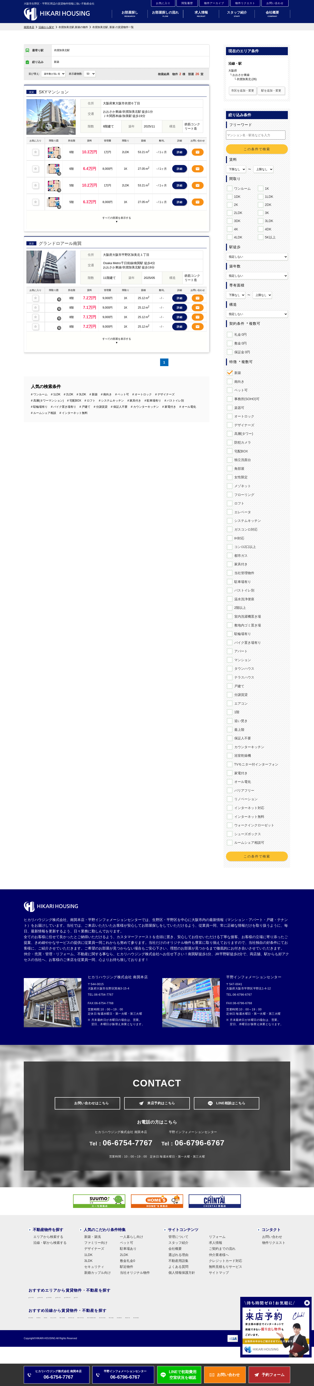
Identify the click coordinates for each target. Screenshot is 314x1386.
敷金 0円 (240, 343)
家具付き (240, 564)
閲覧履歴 (187, 3)
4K (235, 228)
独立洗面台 (242, 460)
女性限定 (240, 477)
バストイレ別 (243, 590)
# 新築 (93, 384)
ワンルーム (241, 188)
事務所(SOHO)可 (246, 399)
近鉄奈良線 (89, 1334)
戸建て (238, 686)
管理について (178, 1239)
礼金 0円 (240, 334)
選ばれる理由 (178, 1257)
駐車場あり (128, 1251)
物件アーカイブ (214, 3)
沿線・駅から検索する (50, 1244)
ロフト (238, 503)
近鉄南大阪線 (116, 1334)
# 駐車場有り (152, 390)
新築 (237, 373)
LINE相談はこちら (230, 1104)
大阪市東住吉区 (156, 1301)
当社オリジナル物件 (135, 1274)
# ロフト (89, 390)
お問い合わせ (275, 3)
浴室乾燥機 (242, 755)
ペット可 (240, 390)
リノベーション (245, 799)
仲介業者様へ (219, 1257)
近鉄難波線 (65, 1334)
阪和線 (82, 1325)
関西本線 (63, 1325)
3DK (236, 220)
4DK (267, 228)
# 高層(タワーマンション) (47, 390)
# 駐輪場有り (39, 396)
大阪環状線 (40, 1325)
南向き (238, 381)
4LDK (237, 236)
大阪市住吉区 (126, 1301)
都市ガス (240, 555)
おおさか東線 (105, 1325)
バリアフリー (243, 790)
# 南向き (106, 384)
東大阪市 (182, 1301)
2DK (267, 204)
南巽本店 (29, 27)
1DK (236, 196)
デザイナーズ (243, 425)
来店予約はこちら (161, 1104)
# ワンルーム (39, 384)
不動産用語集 (178, 1263)
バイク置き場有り (247, 643)
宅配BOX (240, 451)
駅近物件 (126, 1268)
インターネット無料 (248, 817)
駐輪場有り (242, 634)
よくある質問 (178, 1268)
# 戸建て (84, 396)
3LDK (268, 220)
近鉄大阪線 (40, 1334)
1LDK (268, 196)
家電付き (240, 773)
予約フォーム (273, 1375)
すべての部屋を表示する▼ (116, 216)
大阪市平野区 (42, 1301)
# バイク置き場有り (63, 396)
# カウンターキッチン (145, 396)
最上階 (238, 730)
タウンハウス (243, 668)
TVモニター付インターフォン (256, 764)
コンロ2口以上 (244, 547)
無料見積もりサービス (225, 1268)
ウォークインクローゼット (253, 825)
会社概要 (272, 14)
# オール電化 (187, 396)
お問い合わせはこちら (91, 1104)
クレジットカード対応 (225, 1263)
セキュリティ (94, 1268)
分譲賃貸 (240, 695)
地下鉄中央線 (161, 1325)
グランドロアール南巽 (60, 236)
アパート (240, 651)
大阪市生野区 (70, 1301)
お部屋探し (129, 14)
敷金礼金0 (127, 1263)
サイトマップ (219, 1274)
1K (266, 188)
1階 (236, 712)
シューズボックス (247, 834)
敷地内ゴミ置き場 (247, 625)
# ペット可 (122, 384)
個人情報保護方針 (181, 1274)
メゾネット (242, 486)
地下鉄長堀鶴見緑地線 (228, 1325)
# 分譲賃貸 (101, 396)
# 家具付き (134, 390)
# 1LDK (55, 384)
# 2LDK (68, 384)
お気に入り (163, 3)
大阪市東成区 (98, 1301)
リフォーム (217, 1239)
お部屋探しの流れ (165, 14)
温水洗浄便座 (243, 599)
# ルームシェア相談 (43, 403)
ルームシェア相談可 (248, 842)
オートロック (243, 416)
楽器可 (238, 408)
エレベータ (242, 512)
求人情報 (201, 14)
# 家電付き (169, 396)
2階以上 (239, 608)
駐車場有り (242, 582)
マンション (242, 660)
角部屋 (238, 468)
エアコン (240, 703)
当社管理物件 (243, 573)
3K (266, 212)
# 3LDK (81, 384)
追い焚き (240, 721)
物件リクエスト (245, 3)
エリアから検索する (48, 1239)
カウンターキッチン (248, 747)
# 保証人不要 (119, 396)
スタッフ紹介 (237, 14)
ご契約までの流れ (222, 1251)
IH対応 (238, 538)
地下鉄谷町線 (133, 1325)
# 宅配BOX (74, 390)
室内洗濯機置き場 (247, 616)
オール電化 (242, 782)
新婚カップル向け (97, 1274)
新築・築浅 (92, 1239)
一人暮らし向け (131, 1239)
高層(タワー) (243, 434)
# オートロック (142, 384)
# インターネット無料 (73, 403)
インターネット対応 (248, 808)
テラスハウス (243, 677)
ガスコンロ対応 (245, 529)
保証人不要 (242, 738)
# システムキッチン (111, 390)
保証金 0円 (241, 352)
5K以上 (269, 236)
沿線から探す (46, 27)
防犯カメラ (242, 442)
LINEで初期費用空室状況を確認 (182, 1375)
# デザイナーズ (165, 384)
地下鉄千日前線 (190, 1325)
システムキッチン (247, 521)
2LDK (237, 212)
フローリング (243, 495)
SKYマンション (54, 92)
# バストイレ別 (174, 390)
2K (235, 204)
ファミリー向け (96, 1244)
